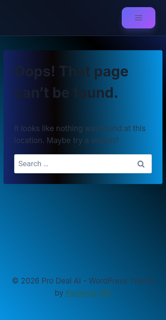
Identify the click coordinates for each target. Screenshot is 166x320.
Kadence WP (88, 292)
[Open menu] (138, 17)
